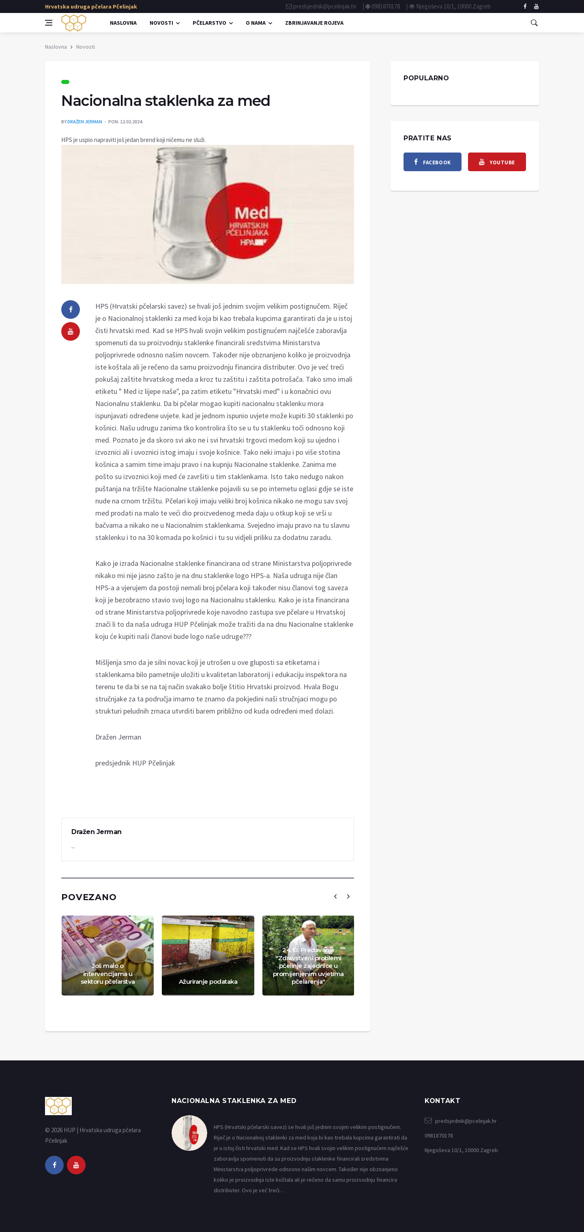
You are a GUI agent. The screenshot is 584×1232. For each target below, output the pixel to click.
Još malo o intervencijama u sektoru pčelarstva (108, 973)
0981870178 (385, 6)
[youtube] (70, 331)
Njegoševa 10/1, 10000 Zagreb (453, 6)
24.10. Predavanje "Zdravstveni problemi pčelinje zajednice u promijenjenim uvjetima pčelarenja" (308, 965)
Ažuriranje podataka (208, 981)
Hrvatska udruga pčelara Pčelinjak (91, 6)
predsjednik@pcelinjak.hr (324, 6)
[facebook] (525, 6)
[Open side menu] (48, 23)
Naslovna (123, 22)
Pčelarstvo (209, 22)
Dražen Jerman (84, 121)
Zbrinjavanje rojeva (314, 22)
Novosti (161, 22)
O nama (256, 22)
